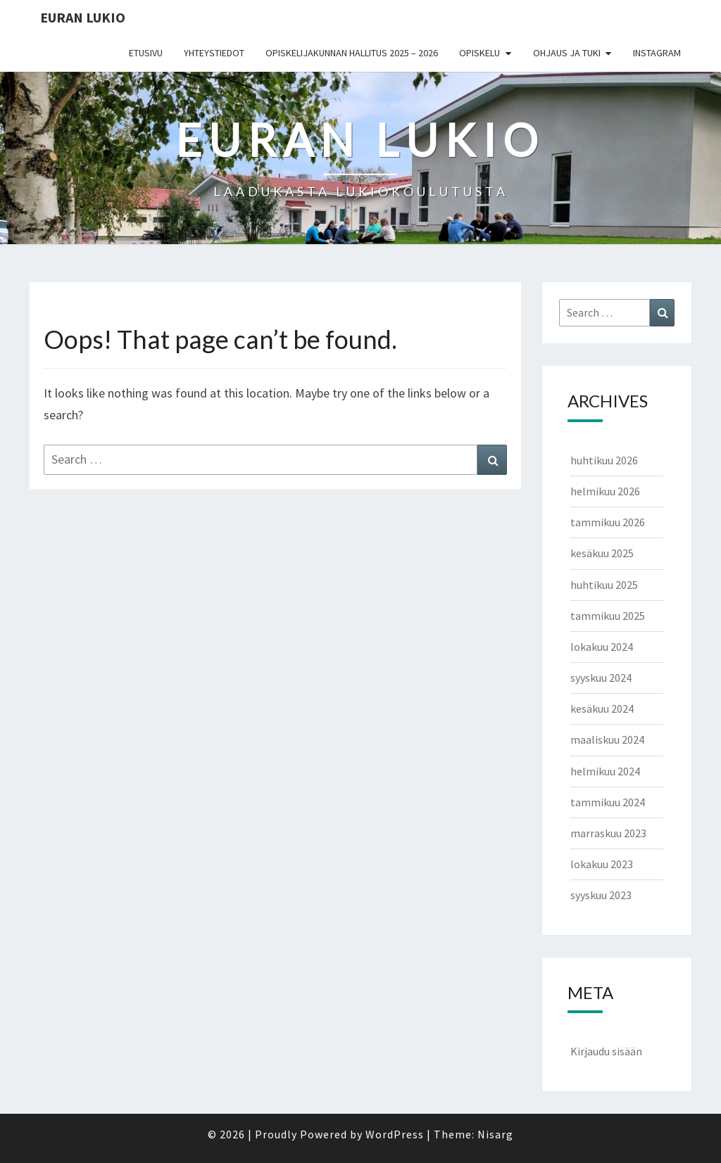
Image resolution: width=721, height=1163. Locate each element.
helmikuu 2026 (605, 491)
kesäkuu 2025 (602, 553)
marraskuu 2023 (608, 833)
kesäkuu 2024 (602, 708)
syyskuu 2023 (601, 895)
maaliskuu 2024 (607, 739)
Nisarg (495, 1134)
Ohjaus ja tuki (567, 52)
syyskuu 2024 (601, 678)
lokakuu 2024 (601, 647)
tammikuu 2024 (607, 802)
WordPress (394, 1134)
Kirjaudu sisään (606, 1051)
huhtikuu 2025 (604, 585)
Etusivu (146, 52)
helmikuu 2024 (605, 771)
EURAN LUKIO (82, 17)
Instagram (657, 52)
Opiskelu (479, 52)
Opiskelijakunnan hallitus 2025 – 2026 (351, 52)
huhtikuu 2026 (604, 460)
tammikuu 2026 (607, 522)
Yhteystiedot (214, 52)
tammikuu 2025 (607, 616)
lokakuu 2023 (601, 864)
